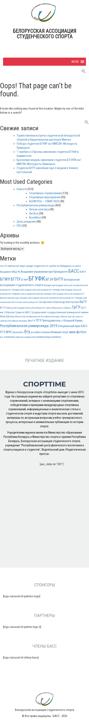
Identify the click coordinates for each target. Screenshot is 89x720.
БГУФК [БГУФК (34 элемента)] (36, 278)
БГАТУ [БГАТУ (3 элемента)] (83, 271)
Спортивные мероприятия (44, 197)
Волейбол (35, 217)
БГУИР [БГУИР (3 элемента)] (24, 279)
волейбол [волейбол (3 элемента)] (36, 332)
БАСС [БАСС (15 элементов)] (73, 271)
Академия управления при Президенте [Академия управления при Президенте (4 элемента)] (44, 271)
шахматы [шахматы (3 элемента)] (56, 336)
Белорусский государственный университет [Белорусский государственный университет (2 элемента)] (32, 289)
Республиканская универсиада (35, 205)
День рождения (26, 221)
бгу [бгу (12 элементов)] (27, 331)
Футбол (33, 213)
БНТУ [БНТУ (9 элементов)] (58, 279)
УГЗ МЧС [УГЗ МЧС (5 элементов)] (6, 332)
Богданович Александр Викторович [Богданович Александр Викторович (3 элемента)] (59, 301)
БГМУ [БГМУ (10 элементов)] (5, 279)
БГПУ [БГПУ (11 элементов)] (16, 279)
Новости (22, 189)
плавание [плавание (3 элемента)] (9, 336)
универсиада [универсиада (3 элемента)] (43, 336)
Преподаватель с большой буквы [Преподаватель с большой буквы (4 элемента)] (62, 320)
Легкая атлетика (39, 209)
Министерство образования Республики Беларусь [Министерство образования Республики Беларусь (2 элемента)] (37, 316)
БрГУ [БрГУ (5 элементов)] (83, 302)
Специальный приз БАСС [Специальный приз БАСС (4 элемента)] (73, 326)
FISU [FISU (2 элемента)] (2, 266)
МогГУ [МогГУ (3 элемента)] (31, 320)
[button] (75, 62)
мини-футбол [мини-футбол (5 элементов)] (77, 332)
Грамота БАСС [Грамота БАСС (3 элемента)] (23, 312)
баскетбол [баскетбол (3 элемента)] (18, 332)
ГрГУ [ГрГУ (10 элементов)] (76, 307)
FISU (19, 225)
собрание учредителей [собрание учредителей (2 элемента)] (25, 337)
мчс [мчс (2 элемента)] (1, 337)
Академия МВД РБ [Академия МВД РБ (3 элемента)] (10, 271)
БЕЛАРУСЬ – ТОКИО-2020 (44, 201)
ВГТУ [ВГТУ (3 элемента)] (2, 307)
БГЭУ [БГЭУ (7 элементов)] (50, 279)
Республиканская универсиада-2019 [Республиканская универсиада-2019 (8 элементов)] (28, 325)
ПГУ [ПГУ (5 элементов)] (38, 320)
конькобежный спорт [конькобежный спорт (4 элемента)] (55, 332)
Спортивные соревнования (45, 193)
